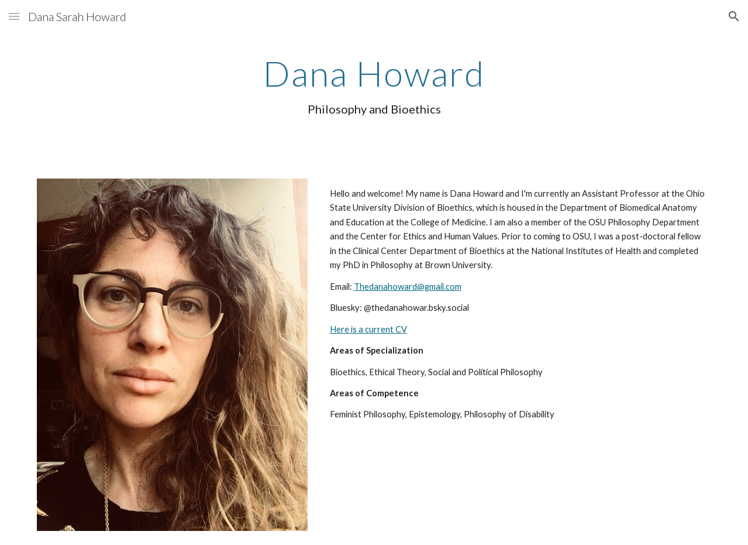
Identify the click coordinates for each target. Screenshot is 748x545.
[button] (14, 16)
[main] (374, 90)
